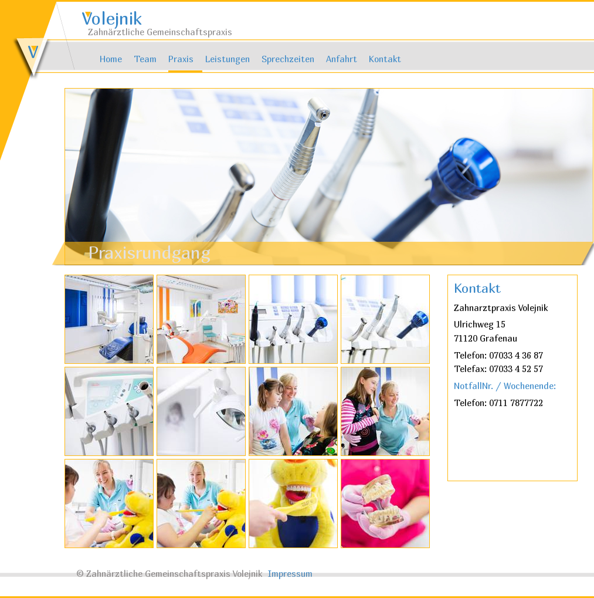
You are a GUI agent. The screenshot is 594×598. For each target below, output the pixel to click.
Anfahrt (341, 59)
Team (145, 59)
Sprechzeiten (288, 59)
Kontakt (385, 59)
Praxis (181, 59)
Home (111, 59)
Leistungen (227, 59)
